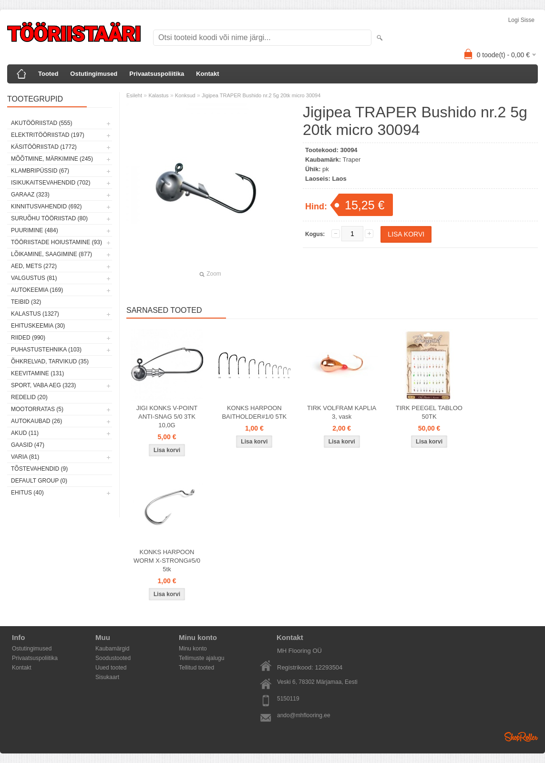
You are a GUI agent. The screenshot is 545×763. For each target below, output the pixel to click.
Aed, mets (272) (34, 266)
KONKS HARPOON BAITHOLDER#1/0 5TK (254, 412)
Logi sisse (521, 20)
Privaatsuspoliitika (156, 73)
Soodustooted (113, 658)
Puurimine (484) (34, 230)
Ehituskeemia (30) (38, 325)
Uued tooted (110, 667)
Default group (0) (39, 480)
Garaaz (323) (30, 194)
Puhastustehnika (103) (46, 349)
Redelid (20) (29, 397)
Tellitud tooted (196, 667)
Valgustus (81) (34, 278)
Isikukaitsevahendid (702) (51, 182)
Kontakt (207, 73)
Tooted (48, 73)
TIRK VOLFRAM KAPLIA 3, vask (341, 412)
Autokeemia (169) (37, 290)
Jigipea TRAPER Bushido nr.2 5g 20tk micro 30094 (261, 95)
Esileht (134, 95)
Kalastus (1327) (35, 313)
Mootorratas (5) (37, 409)
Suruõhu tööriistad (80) (49, 218)
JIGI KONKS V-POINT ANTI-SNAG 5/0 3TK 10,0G (167, 416)
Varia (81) (25, 457)
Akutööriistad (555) (41, 123)
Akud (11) (25, 433)
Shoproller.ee (521, 737)
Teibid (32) (26, 302)
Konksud (185, 95)
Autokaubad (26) (36, 421)
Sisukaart (107, 677)
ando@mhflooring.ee (303, 715)
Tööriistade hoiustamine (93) (56, 242)
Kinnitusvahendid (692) (46, 206)
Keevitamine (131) (37, 373)
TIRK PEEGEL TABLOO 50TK (429, 412)
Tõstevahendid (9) (39, 468)
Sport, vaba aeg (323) (43, 385)
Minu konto (193, 648)
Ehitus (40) (27, 492)
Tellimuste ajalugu (201, 658)
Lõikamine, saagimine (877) (51, 254)
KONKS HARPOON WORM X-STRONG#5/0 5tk (167, 560)
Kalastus (158, 95)
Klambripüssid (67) (40, 170)
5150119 (288, 698)
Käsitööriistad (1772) (44, 147)
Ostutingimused (93, 73)
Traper (352, 159)
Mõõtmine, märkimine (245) (52, 158)
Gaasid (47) (27, 445)
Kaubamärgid (112, 648)
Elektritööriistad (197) (47, 135)
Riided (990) (28, 337)
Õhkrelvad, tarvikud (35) (50, 361)
